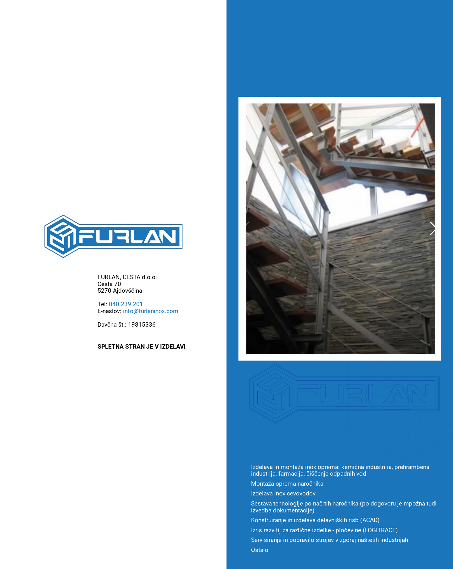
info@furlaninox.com (150, 311)
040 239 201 (126, 304)
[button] (433, 228)
